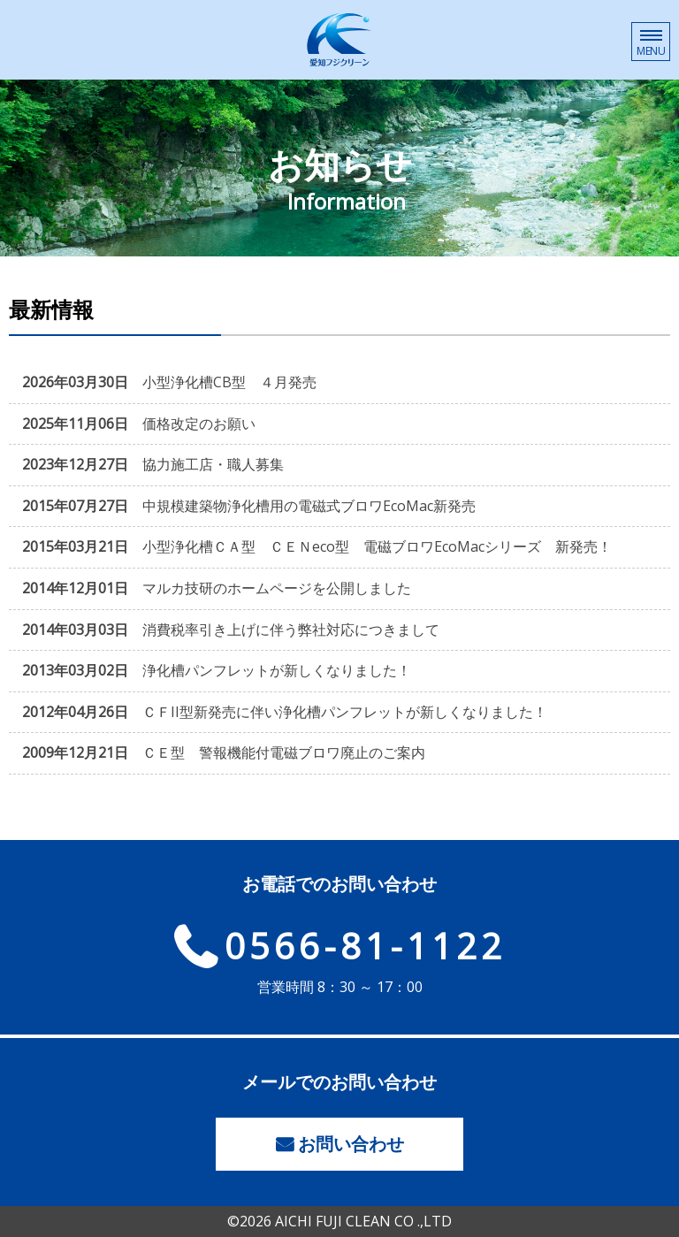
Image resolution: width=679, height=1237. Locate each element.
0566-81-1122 (365, 945)
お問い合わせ (351, 1144)
